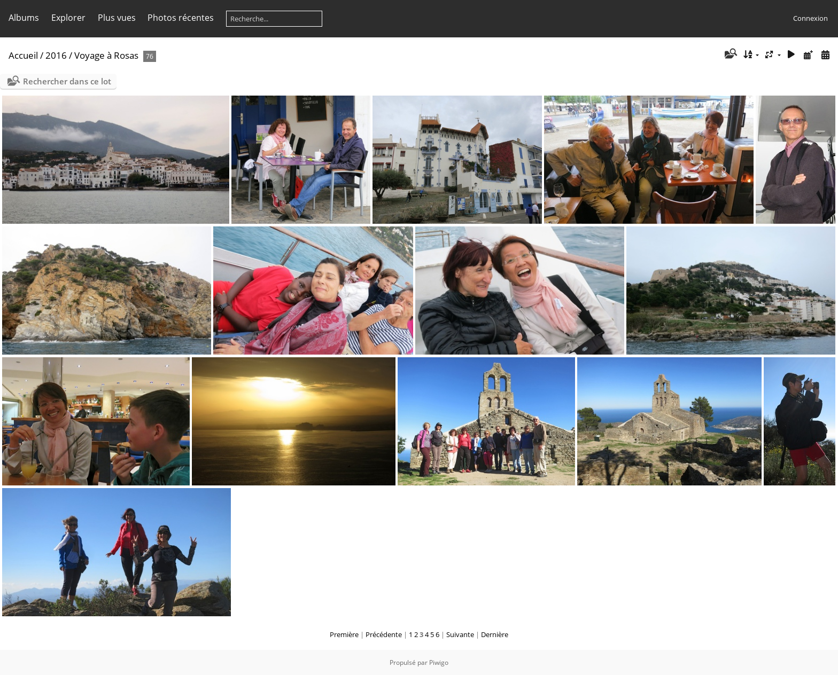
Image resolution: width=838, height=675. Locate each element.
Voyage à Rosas (106, 55)
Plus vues (117, 17)
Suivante (460, 634)
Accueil (23, 55)
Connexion (810, 18)
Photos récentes (181, 17)
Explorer (68, 17)
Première (344, 634)
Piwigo (438, 662)
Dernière (494, 634)
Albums (24, 17)
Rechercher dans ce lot (67, 81)
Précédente (384, 634)
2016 (56, 55)
